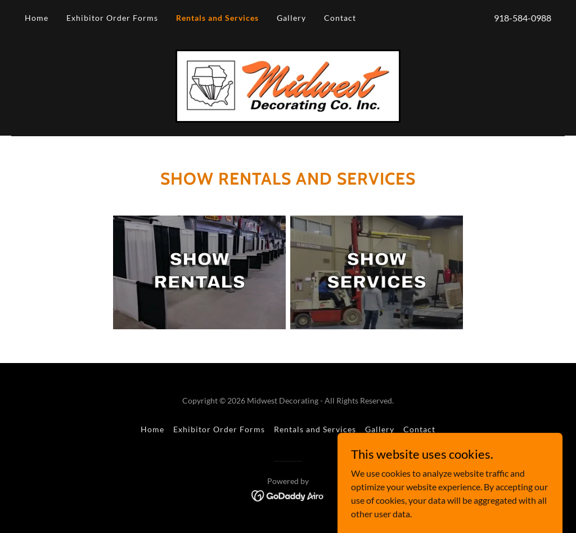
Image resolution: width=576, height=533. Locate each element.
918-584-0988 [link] (522, 17)
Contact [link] (340, 18)
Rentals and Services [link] (217, 18)
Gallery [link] (291, 18)
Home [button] (152, 429)
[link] (288, 84)
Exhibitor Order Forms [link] (112, 18)
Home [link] (36, 18)
